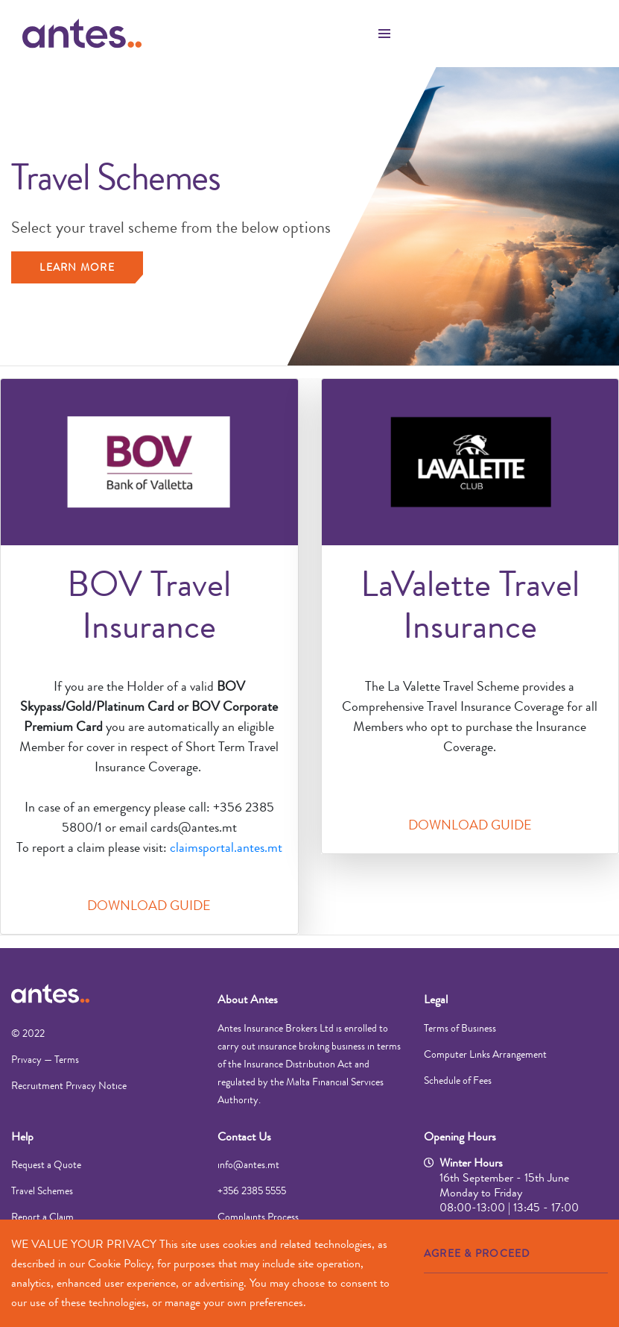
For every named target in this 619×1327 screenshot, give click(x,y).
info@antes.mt (248, 1164)
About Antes (248, 999)
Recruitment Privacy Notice (69, 1085)
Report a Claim (42, 1216)
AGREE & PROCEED (477, 1253)
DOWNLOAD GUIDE (149, 905)
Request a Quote (46, 1164)
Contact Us (244, 1136)
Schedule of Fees (458, 1080)
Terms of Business (460, 1027)
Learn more (77, 267)
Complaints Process (258, 1216)
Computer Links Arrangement (485, 1054)
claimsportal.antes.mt (226, 847)
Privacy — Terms (45, 1059)
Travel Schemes (42, 1190)
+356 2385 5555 (252, 1190)
